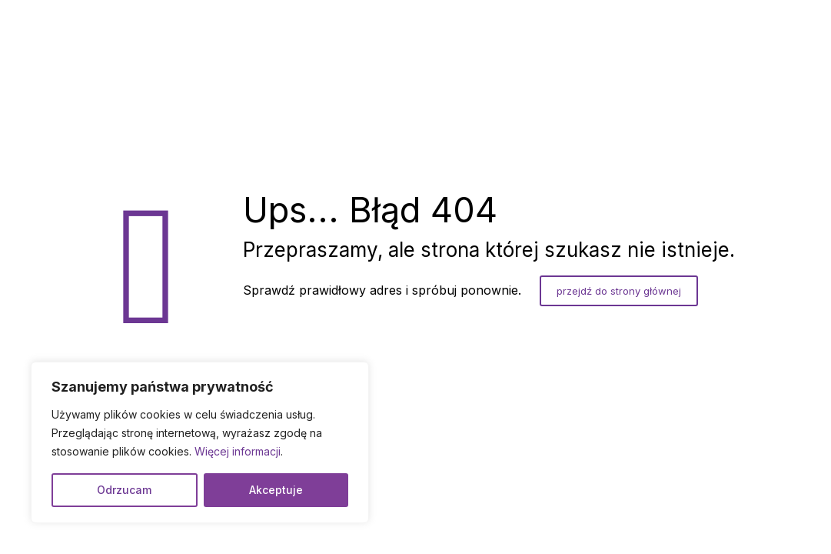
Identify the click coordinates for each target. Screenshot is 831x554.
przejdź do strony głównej (619, 291)
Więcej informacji (237, 451)
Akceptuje (276, 489)
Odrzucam (124, 489)
